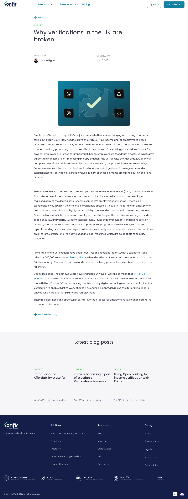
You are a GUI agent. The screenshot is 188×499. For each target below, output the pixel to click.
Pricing (86, 4)
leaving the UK (78, 257)
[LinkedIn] (175, 494)
